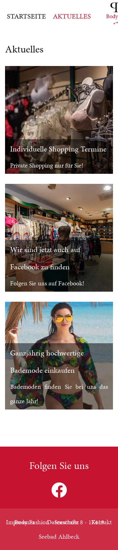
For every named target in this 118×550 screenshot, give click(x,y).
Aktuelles (72, 16)
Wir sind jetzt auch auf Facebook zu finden (45, 258)
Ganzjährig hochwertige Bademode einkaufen (47, 362)
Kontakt (101, 522)
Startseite (26, 16)
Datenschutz (63, 522)
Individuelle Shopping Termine (58, 149)
